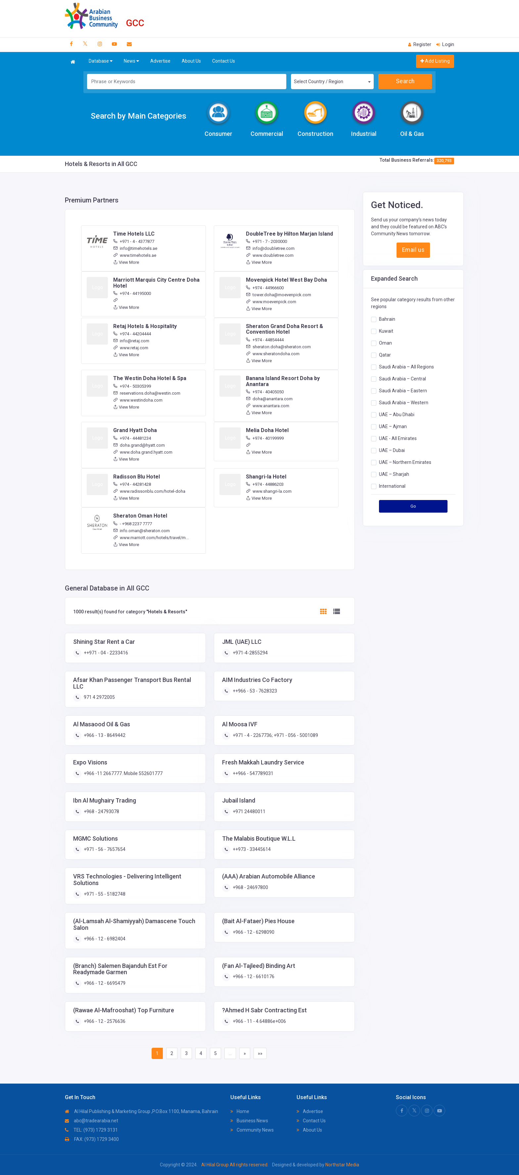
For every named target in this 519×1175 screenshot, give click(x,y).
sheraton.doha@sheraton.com (278, 346)
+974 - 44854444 (265, 339)
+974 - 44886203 (265, 484)
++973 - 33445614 (251, 849)
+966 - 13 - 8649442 (104, 735)
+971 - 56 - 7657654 (104, 849)
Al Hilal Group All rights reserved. (234, 1164)
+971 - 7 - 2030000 (266, 241)
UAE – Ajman (393, 426)
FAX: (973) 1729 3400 (92, 1139)
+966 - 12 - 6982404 (104, 938)
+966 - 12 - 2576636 (104, 1021)
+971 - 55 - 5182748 (104, 894)
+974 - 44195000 (132, 293)
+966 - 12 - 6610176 (253, 976)
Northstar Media (341, 1164)
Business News (249, 1120)
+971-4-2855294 (250, 652)
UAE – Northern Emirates (405, 462)
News (131, 61)
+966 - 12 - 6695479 (104, 983)
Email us (413, 250)
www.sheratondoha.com (273, 353)
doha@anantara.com (269, 398)
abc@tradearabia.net (91, 1120)
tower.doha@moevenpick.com (278, 294)
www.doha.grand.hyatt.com (142, 452)
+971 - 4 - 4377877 (133, 241)
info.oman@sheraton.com (141, 530)
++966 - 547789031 (252, 773)
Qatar (385, 355)
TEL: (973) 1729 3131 (91, 1130)
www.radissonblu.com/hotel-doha (149, 491)
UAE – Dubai (392, 450)
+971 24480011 (248, 811)
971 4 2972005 (99, 697)
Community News (252, 1130)
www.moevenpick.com (271, 301)
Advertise (160, 61)
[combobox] (332, 81)
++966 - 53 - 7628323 (254, 691)
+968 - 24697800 (250, 887)
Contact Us (223, 61)
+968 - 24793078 (101, 811)
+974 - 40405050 (265, 391)
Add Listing (435, 61)
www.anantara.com (267, 405)
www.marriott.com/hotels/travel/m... (151, 537)
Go (413, 506)
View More (126, 262)
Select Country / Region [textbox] (318, 81)
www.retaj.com (130, 347)
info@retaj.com (131, 340)
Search (405, 81)
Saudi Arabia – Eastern (403, 390)
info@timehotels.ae (135, 248)
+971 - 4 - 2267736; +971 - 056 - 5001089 (275, 735)
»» (260, 1053)
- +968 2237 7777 (132, 523)
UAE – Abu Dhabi (396, 414)
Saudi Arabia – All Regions (406, 366)
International (392, 486)
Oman (385, 343)
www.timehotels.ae (134, 255)
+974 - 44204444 (132, 333)
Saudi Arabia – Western (403, 402)
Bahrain (387, 319)
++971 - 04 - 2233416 (105, 652)
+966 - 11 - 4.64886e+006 (259, 1021)
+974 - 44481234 (132, 438)
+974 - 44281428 (132, 484)
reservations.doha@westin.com (146, 393)
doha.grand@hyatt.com (139, 445)
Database (101, 61)
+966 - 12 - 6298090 (253, 932)
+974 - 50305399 (132, 386)
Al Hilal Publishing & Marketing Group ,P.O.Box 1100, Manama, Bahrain (141, 1111)
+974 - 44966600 (265, 287)
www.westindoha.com (138, 400)
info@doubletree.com (270, 248)
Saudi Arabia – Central (402, 378)
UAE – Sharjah (394, 474)
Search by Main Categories (138, 116)
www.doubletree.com (270, 255)
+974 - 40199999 (265, 438)
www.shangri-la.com (269, 491)
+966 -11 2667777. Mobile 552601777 (123, 773)
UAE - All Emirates (398, 438)
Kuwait (386, 331)
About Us (191, 61)
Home (239, 1111)
